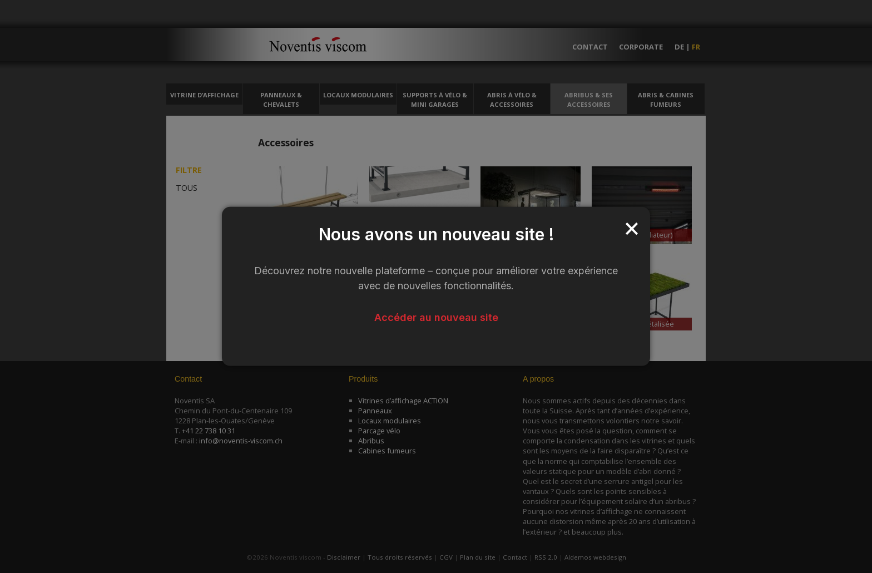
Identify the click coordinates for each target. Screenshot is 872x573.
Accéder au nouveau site (436, 317)
